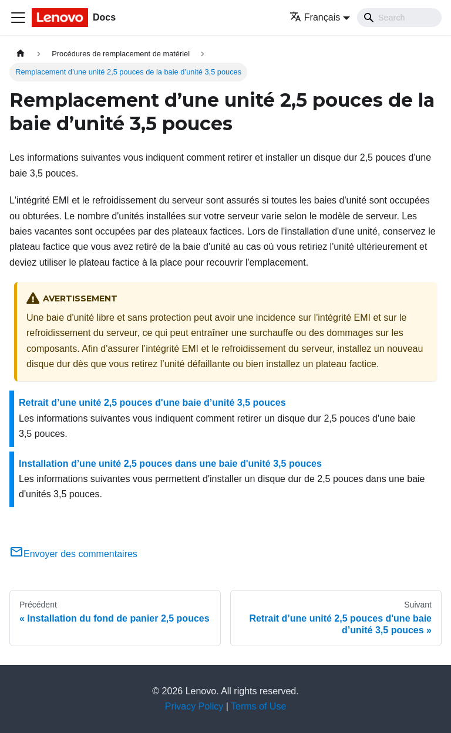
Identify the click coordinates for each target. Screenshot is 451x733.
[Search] (399, 17)
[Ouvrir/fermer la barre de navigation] (18, 17)
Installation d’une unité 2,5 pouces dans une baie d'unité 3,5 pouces (170, 464)
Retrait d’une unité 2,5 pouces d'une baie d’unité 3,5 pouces (152, 403)
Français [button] (315, 17)
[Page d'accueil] (20, 54)
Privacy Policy (194, 706)
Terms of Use (258, 706)
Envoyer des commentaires (73, 554)
